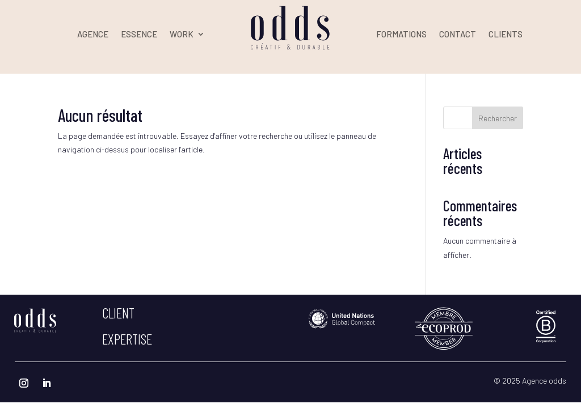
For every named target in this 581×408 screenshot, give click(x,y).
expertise (127, 338)
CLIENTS (506, 34)
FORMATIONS (401, 34)
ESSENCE (139, 34)
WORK (181, 34)
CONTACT (457, 34)
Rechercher (497, 118)
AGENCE (92, 34)
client (118, 312)
